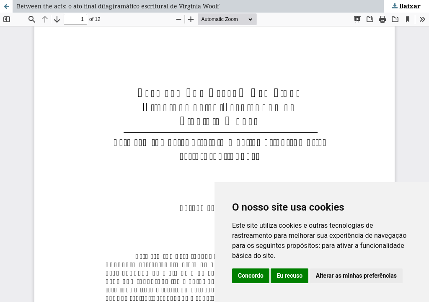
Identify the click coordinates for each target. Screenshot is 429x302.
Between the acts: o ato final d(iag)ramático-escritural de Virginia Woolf (118, 6)
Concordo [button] (251, 275)
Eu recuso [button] (289, 275)
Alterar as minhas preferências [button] (356, 275)
